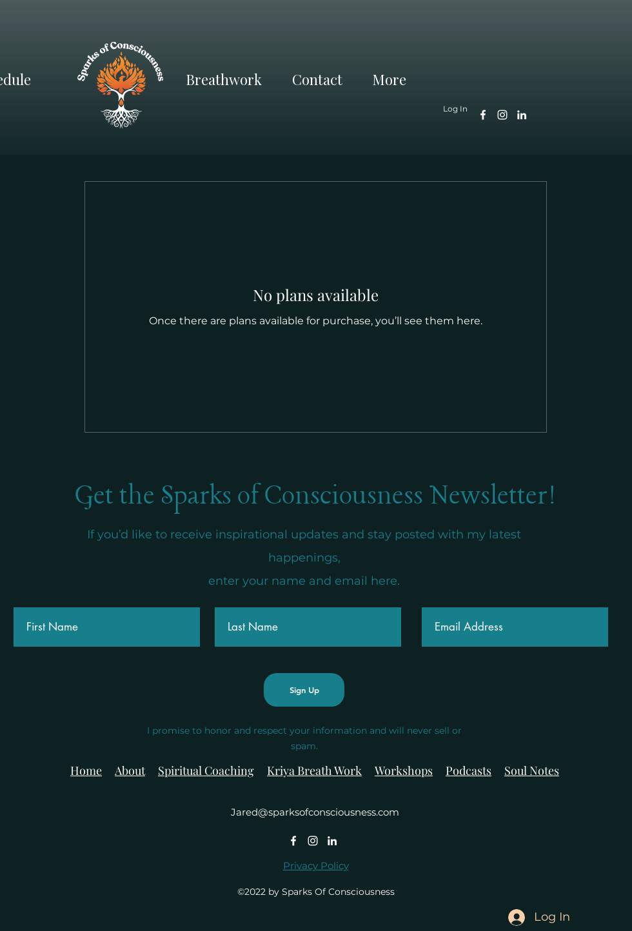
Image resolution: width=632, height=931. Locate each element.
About (130, 770)
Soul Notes (531, 770)
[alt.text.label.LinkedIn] (521, 114)
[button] (398, 77)
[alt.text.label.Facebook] (483, 114)
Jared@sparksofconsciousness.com (315, 812)
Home (86, 770)
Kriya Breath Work (314, 770)
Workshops (404, 770)
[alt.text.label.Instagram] (502, 114)
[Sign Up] (304, 690)
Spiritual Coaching (206, 770)
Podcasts (468, 770)
